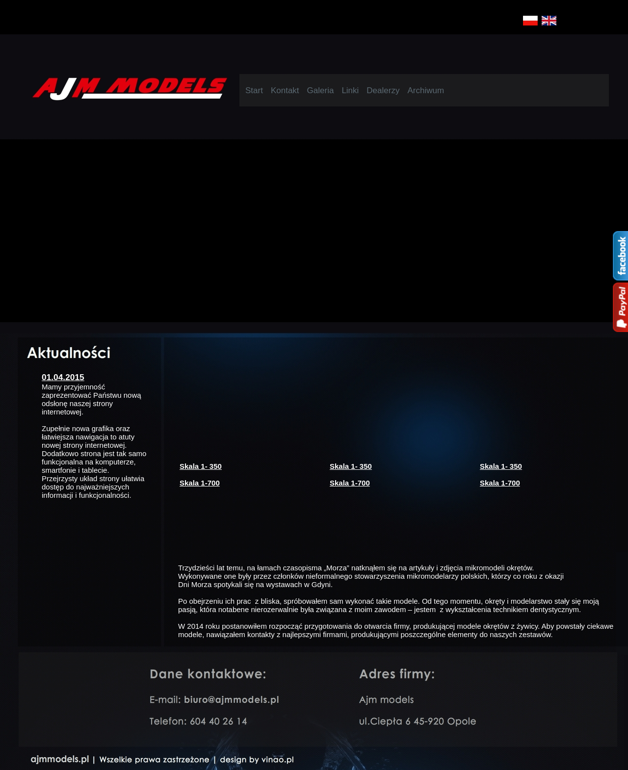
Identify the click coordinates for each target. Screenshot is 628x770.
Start (254, 90)
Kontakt (285, 90)
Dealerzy (382, 90)
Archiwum (425, 90)
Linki (350, 90)
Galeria (320, 90)
